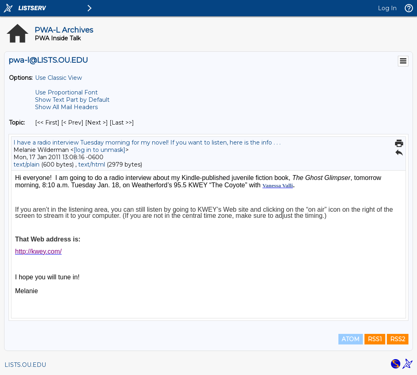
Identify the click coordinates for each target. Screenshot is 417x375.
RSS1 (375, 339)
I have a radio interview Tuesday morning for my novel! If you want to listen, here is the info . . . (147, 142)
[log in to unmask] (99, 150)
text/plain (26, 164)
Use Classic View (58, 77)
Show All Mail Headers (66, 107)
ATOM (351, 339)
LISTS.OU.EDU (25, 364)
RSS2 (397, 339)
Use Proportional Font (66, 92)
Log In (387, 8)
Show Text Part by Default (72, 99)
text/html (91, 164)
